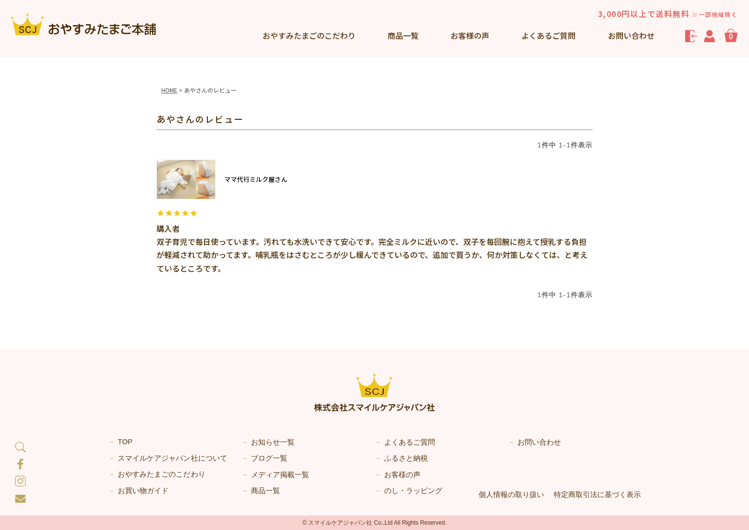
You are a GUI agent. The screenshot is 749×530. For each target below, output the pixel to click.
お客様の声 (470, 35)
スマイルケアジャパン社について (172, 458)
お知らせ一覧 (273, 442)
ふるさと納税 (406, 458)
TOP (125, 442)
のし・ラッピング (413, 490)
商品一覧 (403, 35)
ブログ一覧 (269, 458)
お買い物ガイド (143, 490)
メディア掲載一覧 (280, 474)
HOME (169, 90)
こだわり (309, 35)
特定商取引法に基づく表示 (597, 494)
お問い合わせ (631, 35)
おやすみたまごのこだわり (161, 474)
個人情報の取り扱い (511, 494)
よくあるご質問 (548, 35)
